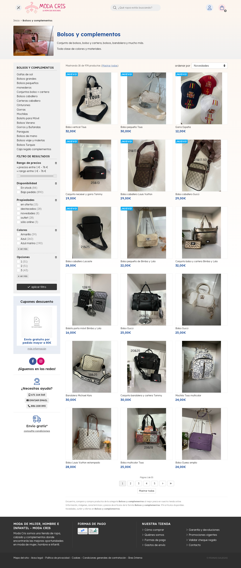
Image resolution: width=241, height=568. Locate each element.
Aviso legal (37, 557)
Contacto (195, 545)
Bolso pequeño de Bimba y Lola (137, 261)
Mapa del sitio (21, 557)
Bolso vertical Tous (76, 127)
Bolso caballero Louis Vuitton (136, 194)
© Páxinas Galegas (217, 558)
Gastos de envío (155, 545)
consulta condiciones (37, 431)
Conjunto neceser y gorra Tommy (84, 194)
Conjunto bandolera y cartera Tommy (141, 395)
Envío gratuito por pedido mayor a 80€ (37, 341)
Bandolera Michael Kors (79, 395)
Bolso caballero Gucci (187, 194)
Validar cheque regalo (203, 540)
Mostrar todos (109, 65)
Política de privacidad (57, 557)
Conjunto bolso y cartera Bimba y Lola (196, 261)
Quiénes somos (154, 534)
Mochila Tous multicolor (188, 395)
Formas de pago (155, 540)
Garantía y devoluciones (204, 529)
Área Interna (135, 557)
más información (37, 348)
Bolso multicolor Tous (132, 462)
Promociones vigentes (203, 534)
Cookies (76, 557)
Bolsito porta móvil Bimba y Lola (83, 328)
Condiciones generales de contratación (104, 557)
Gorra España (183, 127)
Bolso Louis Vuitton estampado (83, 462)
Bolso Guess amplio (186, 462)
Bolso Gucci (127, 328)
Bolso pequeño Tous (131, 127)
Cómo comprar (154, 529)
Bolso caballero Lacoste (79, 261)
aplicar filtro (38, 287)
